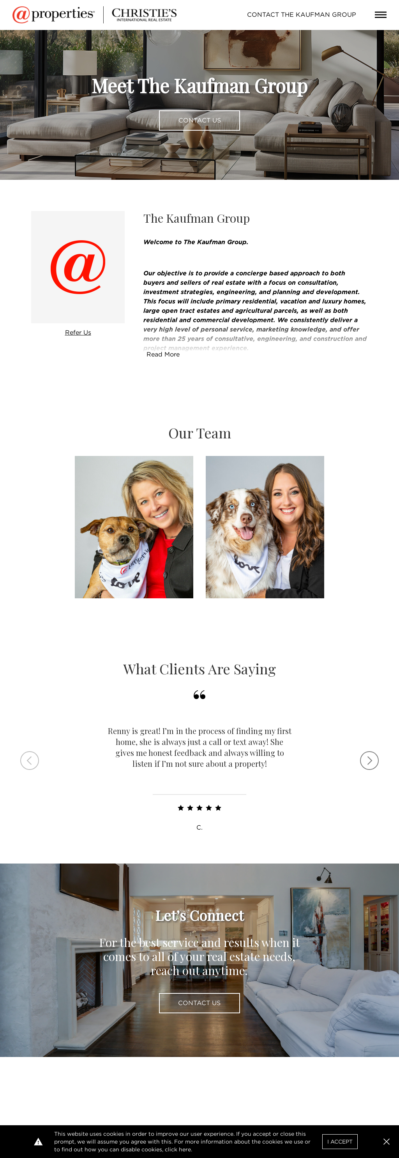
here (185, 1149)
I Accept (340, 1141)
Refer (78, 332)
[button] (386, 1141)
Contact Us (199, 120)
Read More (163, 354)
